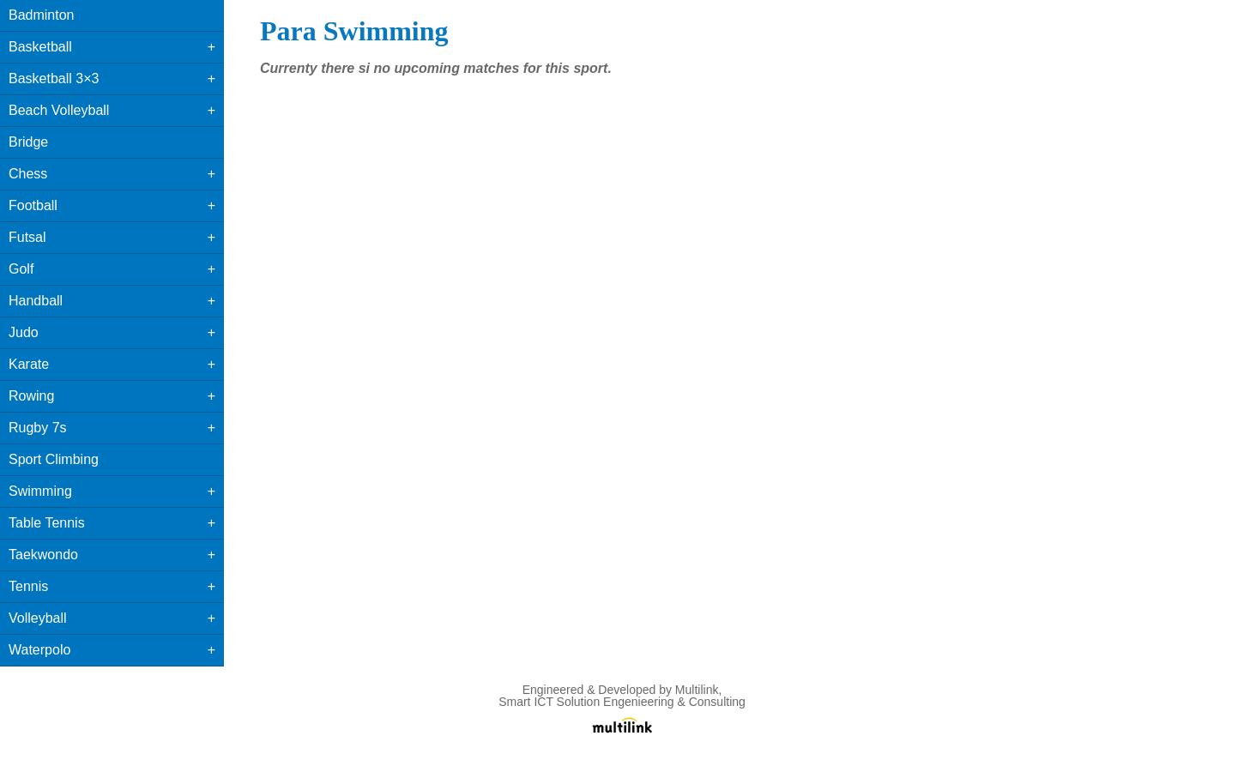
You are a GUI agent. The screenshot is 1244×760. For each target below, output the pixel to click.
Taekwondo (43, 554)
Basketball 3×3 (54, 78)
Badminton (42, 15)
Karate (29, 364)
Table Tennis (47, 523)
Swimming (40, 491)
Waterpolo (39, 649)
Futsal (27, 237)
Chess (28, 173)
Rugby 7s (38, 427)
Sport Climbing (54, 459)
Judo (24, 332)
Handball (36, 300)
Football (33, 205)
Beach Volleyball (59, 110)
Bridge (28, 142)
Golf (21, 269)
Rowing (31, 396)
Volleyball (38, 618)
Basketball (40, 46)
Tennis (28, 586)
